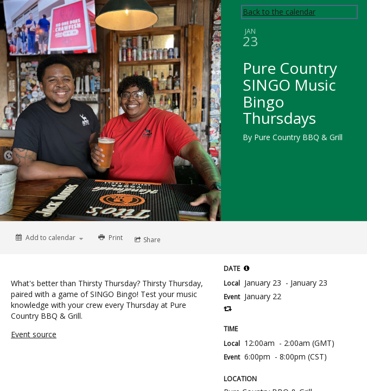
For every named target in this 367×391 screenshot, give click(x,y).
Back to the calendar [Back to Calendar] (279, 12)
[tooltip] (246, 268)
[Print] (109, 238)
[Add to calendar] (49, 237)
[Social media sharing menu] (146, 240)
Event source (33, 334)
